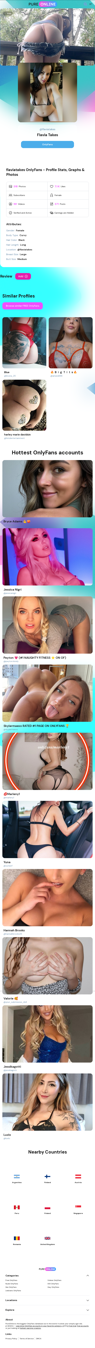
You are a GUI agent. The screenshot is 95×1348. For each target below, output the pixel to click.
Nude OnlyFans (11, 1284)
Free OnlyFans (11, 1280)
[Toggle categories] (88, 1275)
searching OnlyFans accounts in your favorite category (39, 1326)
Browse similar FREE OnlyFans (22, 305)
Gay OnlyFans (53, 1287)
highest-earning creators (30, 1328)
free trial (72, 1326)
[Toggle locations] (88, 1300)
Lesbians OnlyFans (13, 1290)
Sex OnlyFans (11, 1287)
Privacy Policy (11, 1339)
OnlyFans (47, 144)
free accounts (83, 1326)
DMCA (38, 1339)
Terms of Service (27, 1339)
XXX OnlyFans (53, 1284)
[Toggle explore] (88, 1310)
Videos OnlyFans (54, 1280)
